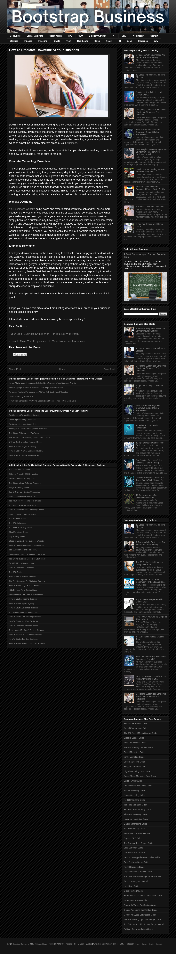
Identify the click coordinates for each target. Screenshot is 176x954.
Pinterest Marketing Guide (135, 814)
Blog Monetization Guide (135, 743)
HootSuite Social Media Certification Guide (143, 895)
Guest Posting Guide (133, 891)
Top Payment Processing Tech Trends (25, 501)
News (51, 944)
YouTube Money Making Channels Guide (142, 876)
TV (75, 944)
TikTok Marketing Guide (134, 828)
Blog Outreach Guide (133, 848)
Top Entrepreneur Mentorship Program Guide (144, 924)
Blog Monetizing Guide (18, 532)
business (72, 143)
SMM (122, 944)
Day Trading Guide (17, 536)
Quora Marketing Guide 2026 (21, 396)
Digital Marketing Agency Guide (138, 871)
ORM (124, 36)
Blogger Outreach (97, 36)
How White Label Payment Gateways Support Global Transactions (148, 132)
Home (62, 369)
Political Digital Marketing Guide (138, 929)
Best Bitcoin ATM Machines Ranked (24, 415)
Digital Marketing (35, 36)
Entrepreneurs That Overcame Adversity (26, 594)
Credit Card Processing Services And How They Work (150, 170)
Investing (42, 41)
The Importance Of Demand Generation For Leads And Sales (151, 580)
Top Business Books (17, 519)
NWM (57, 944)
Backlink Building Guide (134, 762)
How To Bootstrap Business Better (23, 626)
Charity (151, 944)
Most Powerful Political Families (22, 577)
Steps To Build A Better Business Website (26, 541)
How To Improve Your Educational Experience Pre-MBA (151, 657)
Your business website (22, 209)
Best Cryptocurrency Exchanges (22, 420)
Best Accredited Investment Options (24, 424)
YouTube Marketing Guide (135, 805)
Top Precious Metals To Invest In (22, 505)
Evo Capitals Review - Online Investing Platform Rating (149, 461)
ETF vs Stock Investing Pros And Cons (25, 442)
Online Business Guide (134, 852)
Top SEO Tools (15, 572)
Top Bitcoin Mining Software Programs (25, 483)
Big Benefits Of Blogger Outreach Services (27, 554)
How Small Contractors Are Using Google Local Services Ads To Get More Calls (42, 401)
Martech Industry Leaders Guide (138, 747)
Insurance (143, 41)
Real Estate (82, 41)
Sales (97, 41)
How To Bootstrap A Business (21, 568)
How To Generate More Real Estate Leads (27, 545)
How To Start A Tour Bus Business (23, 639)
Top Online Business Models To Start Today (27, 559)
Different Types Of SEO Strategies (23, 474)
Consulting (15, 36)
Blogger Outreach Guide (135, 766)
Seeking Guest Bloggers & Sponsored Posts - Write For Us (150, 188)
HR (119, 41)
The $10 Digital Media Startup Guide (140, 733)
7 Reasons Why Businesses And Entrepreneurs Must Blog (150, 56)
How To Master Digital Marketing (22, 446)
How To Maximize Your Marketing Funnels (26, 510)
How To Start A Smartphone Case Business (27, 643)
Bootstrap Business (20, 944)
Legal (45, 944)
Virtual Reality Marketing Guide (138, 786)
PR (113, 36)
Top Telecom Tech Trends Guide (138, 843)
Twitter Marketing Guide (134, 790)
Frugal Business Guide (134, 867)
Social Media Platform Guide (137, 833)
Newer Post (15, 369)
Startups (14, 41)
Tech (68, 41)
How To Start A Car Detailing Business (25, 617)
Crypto (57, 41)
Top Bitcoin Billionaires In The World (24, 433)
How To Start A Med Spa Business (23, 621)
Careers (144, 944)
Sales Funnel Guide (133, 781)
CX (62, 944)
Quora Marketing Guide (134, 795)
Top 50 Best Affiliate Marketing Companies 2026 (149, 563)
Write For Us (98, 944)
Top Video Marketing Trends (21, 527)
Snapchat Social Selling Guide (137, 809)
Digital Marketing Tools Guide (137, 771)
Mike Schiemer (36, 944)
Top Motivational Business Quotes (23, 612)
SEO (81, 36)
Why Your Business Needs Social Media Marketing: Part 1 (151, 677)
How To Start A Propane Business (23, 599)
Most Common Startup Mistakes (22, 514)
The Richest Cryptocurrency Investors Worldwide (29, 437)
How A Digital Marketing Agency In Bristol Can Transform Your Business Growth (42, 383)
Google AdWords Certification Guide (140, 905)
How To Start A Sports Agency (21, 603)
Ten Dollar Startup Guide (19, 470)
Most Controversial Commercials (22, 496)
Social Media (55, 36)
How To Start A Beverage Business (23, 608)
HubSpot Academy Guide (135, 900)
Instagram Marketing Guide (136, 819)
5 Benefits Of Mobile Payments (150, 206)
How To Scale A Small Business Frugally (26, 451)
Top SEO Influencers (17, 523)
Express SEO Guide (133, 838)
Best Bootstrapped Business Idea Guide (142, 857)
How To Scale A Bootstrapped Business (25, 635)
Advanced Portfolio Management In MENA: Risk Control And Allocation (38, 392)
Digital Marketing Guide (134, 752)
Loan (129, 41)
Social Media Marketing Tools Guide (140, 776)
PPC (70, 36)
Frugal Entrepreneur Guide (136, 728)
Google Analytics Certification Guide (140, 915)
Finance (28, 41)
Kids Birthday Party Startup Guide (23, 590)
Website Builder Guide (134, 738)
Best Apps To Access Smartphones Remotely (28, 428)
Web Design (138, 36)
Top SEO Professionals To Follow (23, 550)
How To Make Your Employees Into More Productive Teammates (48, 341)
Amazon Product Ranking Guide (22, 478)
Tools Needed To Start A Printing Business (26, 630)
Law (156, 41)
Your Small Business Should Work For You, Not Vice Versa (45, 333)
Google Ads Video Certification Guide (141, 910)
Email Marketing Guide (134, 757)
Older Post (109, 369)
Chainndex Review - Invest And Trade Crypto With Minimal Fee (150, 478)
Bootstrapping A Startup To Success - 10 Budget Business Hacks (36, 387)
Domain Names (112, 944)
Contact (154, 36)
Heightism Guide (131, 886)
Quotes (89, 944)
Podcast (69, 944)
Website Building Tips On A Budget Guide (142, 919)
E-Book (81, 944)
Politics (129, 944)
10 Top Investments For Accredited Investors (146, 496)
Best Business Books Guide (136, 862)
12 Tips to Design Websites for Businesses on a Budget (150, 444)
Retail (109, 41)
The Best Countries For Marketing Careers (27, 581)
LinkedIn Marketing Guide (135, 824)
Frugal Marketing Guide (19, 487)
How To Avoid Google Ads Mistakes (24, 455)
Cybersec (136, 944)
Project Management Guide (136, 881)
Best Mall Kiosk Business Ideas (22, 563)
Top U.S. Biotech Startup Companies (24, 492)
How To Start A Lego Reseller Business (25, 585)
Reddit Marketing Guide (134, 800)
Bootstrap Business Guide (135, 723)
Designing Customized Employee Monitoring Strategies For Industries (151, 112)
